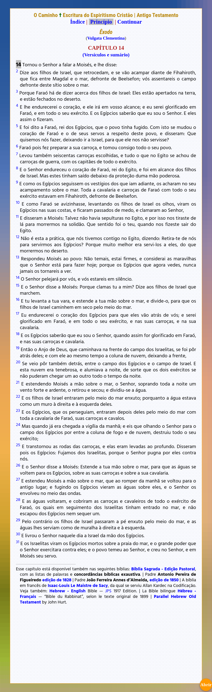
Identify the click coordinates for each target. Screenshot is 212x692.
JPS (108, 590)
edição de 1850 (164, 579)
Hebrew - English (67, 590)
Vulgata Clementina (106, 38)
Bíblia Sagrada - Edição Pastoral (163, 568)
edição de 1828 (56, 579)
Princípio (101, 22)
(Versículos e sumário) (105, 54)
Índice (77, 22)
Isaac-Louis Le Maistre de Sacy (78, 585)
